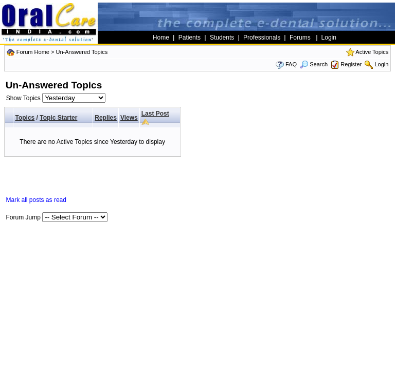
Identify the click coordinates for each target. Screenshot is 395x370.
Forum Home (32, 52)
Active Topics (371, 52)
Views (129, 117)
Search (314, 64)
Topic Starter (58, 117)
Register (351, 64)
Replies (106, 117)
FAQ (291, 64)
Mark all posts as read (36, 199)
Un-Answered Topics (81, 52)
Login (381, 64)
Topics (24, 117)
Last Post (155, 113)
